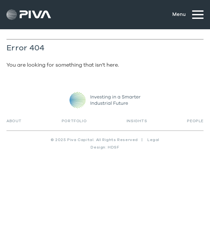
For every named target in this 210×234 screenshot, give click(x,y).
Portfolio (74, 121)
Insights (137, 121)
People (195, 121)
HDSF (113, 147)
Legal (153, 140)
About (14, 121)
